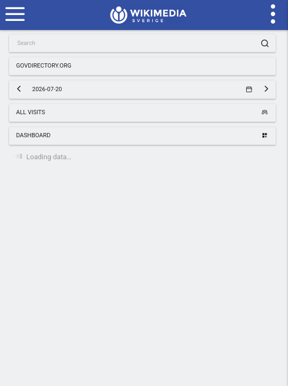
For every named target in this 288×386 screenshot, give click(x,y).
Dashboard (142, 135)
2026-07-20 (142, 89)
